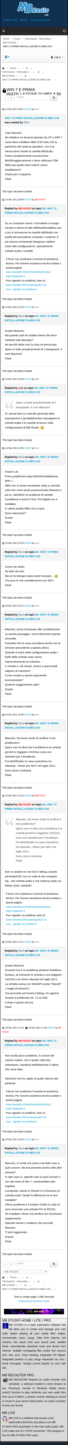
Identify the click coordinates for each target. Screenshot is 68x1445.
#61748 (27, 379)
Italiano (24, 20)
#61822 (51, 1027)
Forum (17, 39)
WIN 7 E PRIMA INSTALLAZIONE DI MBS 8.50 (32, 118)
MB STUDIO (9, 42)
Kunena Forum (41, 1301)
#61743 (27, 109)
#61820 (27, 795)
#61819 (27, 714)
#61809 (27, 606)
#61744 (27, 199)
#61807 (27, 448)
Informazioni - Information (38, 39)
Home (6, 39)
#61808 (27, 543)
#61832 (27, 1139)
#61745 (27, 307)
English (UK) (10, 20)
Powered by (25, 1301)
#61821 (27, 942)
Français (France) (41, 20)
